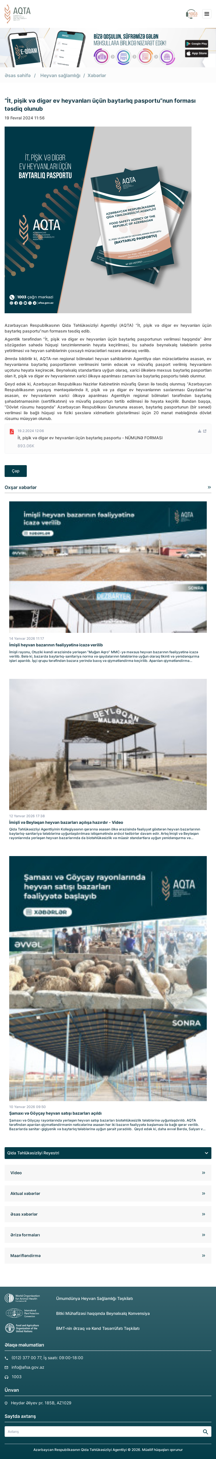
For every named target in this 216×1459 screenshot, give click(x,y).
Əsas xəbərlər (24, 1214)
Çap (16, 470)
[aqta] (18, 14)
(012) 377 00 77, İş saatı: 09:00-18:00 (47, 1357)
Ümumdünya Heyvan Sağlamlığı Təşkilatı (69, 1298)
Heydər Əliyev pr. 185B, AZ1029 (41, 1402)
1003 (17, 1376)
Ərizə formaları (25, 1234)
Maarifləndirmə (25, 1255)
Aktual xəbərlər (25, 1193)
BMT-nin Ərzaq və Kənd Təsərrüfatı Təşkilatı (72, 1328)
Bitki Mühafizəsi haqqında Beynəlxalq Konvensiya (77, 1313)
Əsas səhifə (18, 75)
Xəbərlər (97, 75)
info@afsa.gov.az (28, 1367)
